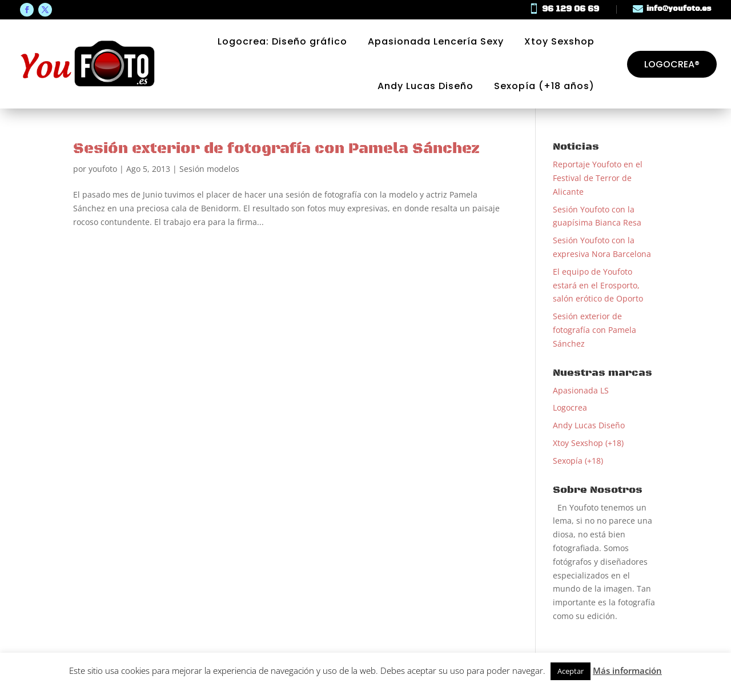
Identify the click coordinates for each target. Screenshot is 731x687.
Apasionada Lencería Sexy (436, 42)
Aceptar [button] (570, 671)
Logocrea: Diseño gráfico (282, 42)
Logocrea (570, 407)
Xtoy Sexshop (559, 42)
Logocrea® (672, 64)
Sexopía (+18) (578, 460)
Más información (627, 670)
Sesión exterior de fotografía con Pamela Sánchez (276, 148)
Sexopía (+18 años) (544, 86)
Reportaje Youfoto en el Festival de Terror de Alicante (597, 178)
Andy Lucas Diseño (425, 86)
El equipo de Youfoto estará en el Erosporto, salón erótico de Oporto (598, 285)
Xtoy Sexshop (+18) (588, 442)
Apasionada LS (581, 390)
